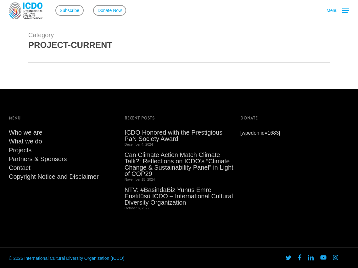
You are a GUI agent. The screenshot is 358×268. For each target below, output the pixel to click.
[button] (338, 10)
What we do (25, 141)
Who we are (25, 132)
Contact (20, 168)
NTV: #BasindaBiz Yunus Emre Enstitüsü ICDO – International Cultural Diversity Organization (179, 196)
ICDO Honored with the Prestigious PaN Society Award (173, 135)
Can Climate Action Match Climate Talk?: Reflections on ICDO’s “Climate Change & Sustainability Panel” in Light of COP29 (179, 164)
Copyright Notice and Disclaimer (54, 176)
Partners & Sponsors (38, 159)
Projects (20, 150)
